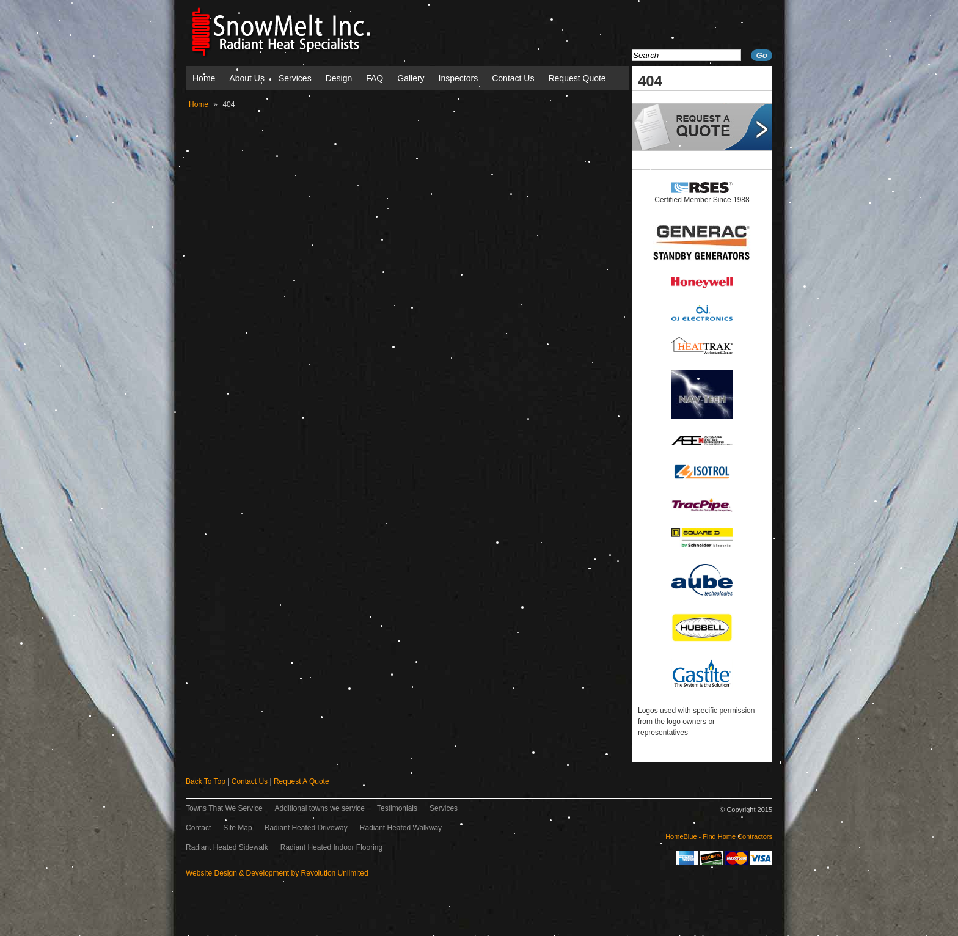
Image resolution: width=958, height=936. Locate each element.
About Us (247, 78)
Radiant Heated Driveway (306, 828)
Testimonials (397, 808)
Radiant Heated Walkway (401, 828)
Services (295, 78)
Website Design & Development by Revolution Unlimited (277, 873)
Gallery (410, 78)
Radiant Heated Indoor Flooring (331, 847)
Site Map (237, 828)
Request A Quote (301, 781)
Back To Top (205, 781)
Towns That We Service (224, 808)
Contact (198, 828)
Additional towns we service (320, 808)
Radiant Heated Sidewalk (227, 847)
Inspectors (458, 78)
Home (203, 78)
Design (339, 78)
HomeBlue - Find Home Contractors (718, 836)
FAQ (374, 78)
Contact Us (513, 78)
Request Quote (576, 78)
